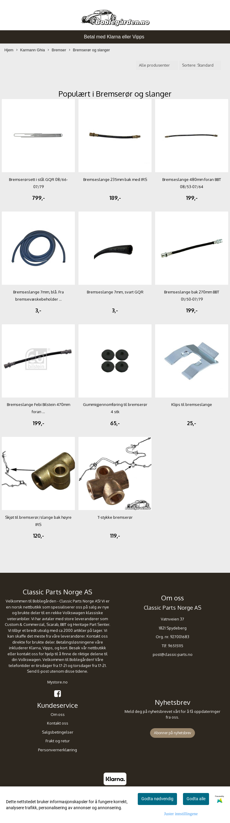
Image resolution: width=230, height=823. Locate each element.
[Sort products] (200, 65)
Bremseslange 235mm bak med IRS (115, 179)
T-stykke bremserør (115, 517)
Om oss (58, 714)
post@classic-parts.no (173, 654)
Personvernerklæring (57, 749)
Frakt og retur (58, 740)
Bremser (57, 50)
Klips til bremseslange (191, 404)
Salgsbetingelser (57, 732)
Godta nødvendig (157, 798)
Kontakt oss (57, 723)
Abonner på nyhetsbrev (172, 733)
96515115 (175, 645)
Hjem (8, 50)
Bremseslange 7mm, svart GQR (115, 292)
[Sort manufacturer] (157, 65)
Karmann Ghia (30, 50)
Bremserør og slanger (89, 50)
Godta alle (196, 798)
